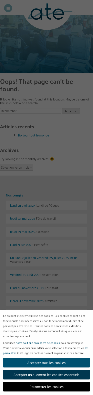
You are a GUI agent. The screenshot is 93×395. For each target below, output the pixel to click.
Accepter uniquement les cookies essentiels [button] (46, 373)
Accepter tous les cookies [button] (46, 361)
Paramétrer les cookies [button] (47, 385)
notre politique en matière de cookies (38, 341)
